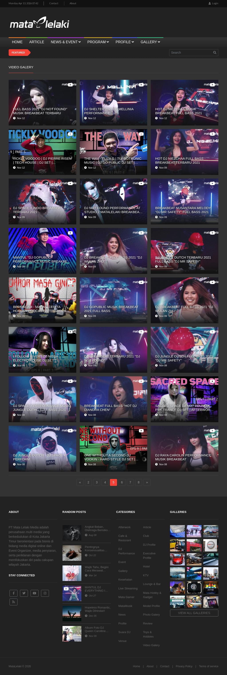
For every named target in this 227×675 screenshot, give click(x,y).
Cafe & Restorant (124, 538)
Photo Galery (151, 614)
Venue (122, 641)
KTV (146, 575)
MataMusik (125, 606)
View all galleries (194, 613)
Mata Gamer (126, 597)
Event (122, 562)
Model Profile (151, 606)
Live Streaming (128, 588)
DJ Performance (126, 551)
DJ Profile (149, 544)
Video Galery (151, 645)
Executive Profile (149, 555)
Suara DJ (124, 632)
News (122, 614)
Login (213, 3)
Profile (122, 623)
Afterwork (124, 527)
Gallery (122, 571)
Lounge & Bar (152, 584)
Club (146, 536)
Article (147, 527)
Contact (53, 3)
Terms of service (208, 666)
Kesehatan (125, 579)
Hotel (146, 566)
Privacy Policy (184, 666)
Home (136, 666)
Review (148, 623)
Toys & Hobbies (148, 634)
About (73, 3)
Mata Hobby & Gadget (152, 595)
